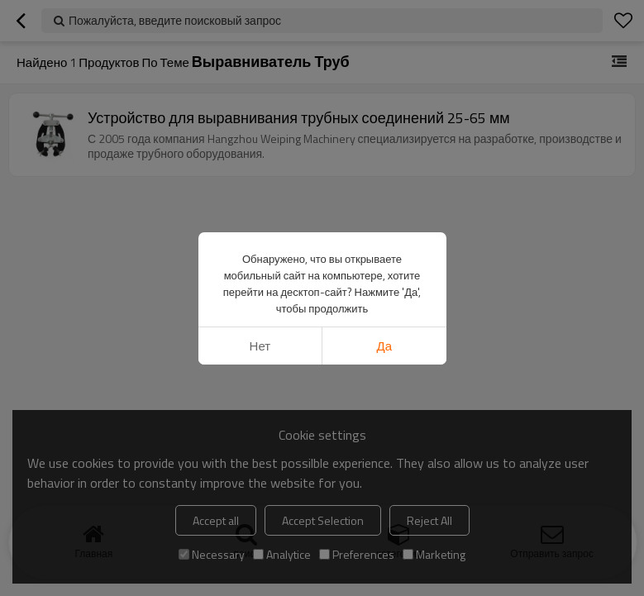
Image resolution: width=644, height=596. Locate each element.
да (385, 345)
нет (260, 345)
